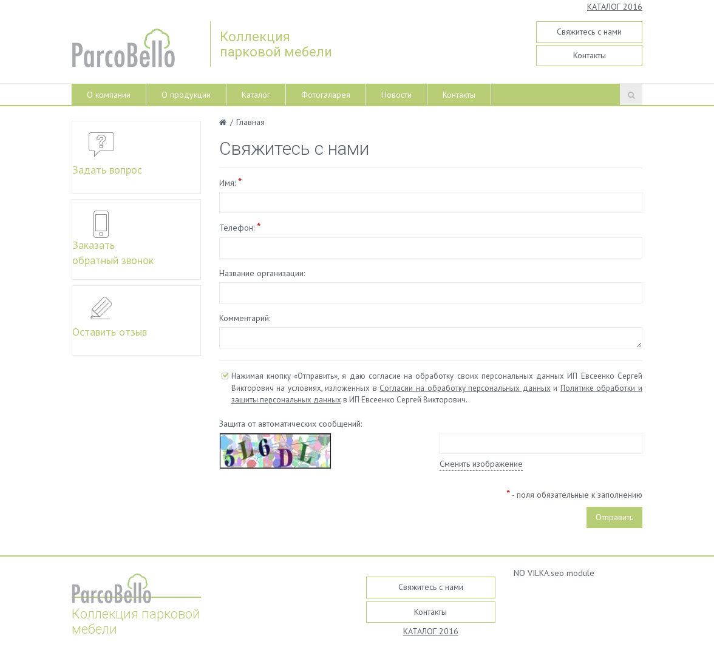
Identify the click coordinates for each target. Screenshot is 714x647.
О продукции (186, 94)
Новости (396, 94)
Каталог (256, 94)
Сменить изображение (481, 463)
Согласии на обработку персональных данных (464, 388)
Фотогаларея (325, 94)
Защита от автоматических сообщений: (290, 423)
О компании (109, 94)
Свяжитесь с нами (589, 31)
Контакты (589, 55)
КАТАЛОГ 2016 (614, 6)
